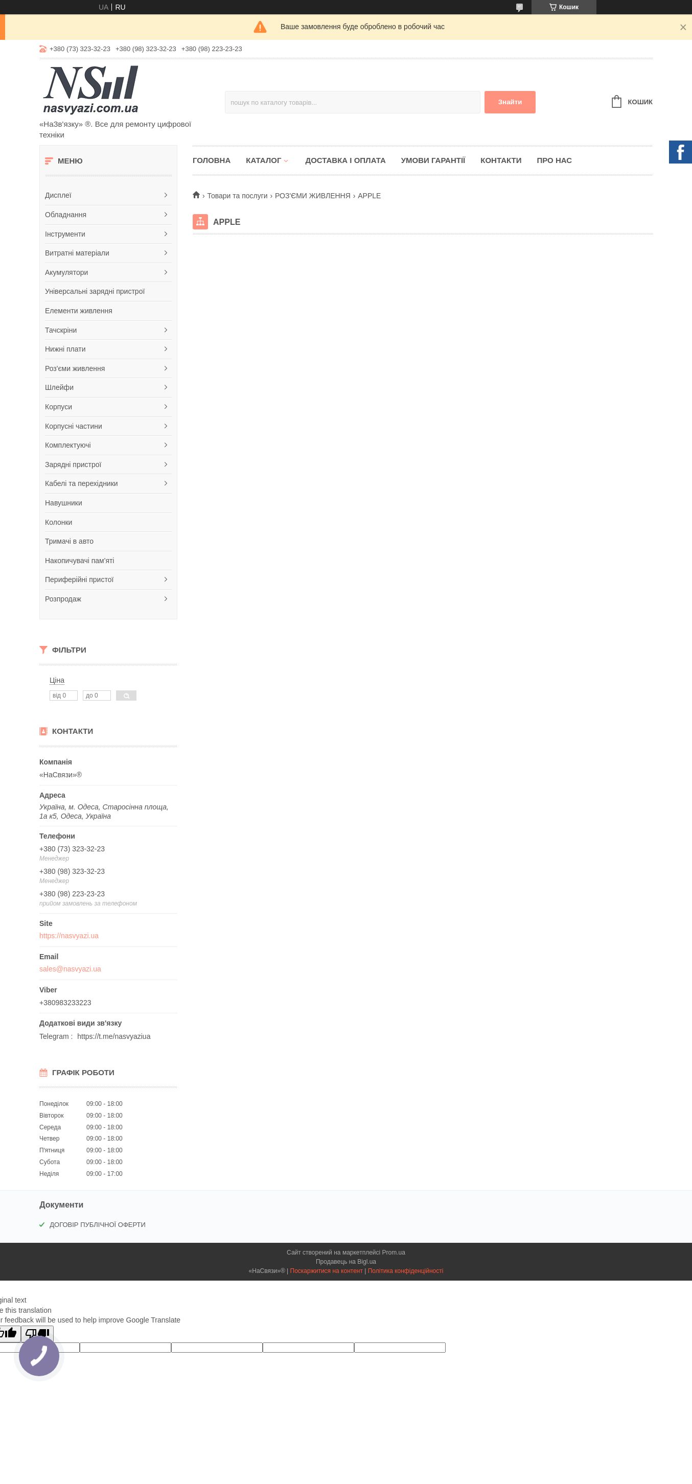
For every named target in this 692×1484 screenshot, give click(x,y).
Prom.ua (393, 1252)
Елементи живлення (78, 311)
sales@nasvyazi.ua (70, 969)
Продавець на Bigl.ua (346, 1261)
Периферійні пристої (79, 579)
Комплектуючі (68, 445)
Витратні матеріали (77, 253)
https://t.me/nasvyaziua (113, 1036)
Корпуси (58, 407)
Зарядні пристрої (73, 464)
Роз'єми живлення (75, 368)
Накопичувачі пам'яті (79, 560)
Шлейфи (59, 387)
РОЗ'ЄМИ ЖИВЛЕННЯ (313, 196)
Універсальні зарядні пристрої (95, 291)
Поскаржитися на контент (326, 1270)
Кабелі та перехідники (81, 483)
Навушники (63, 503)
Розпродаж (63, 599)
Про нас (554, 160)
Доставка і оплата (345, 160)
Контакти (500, 160)
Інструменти (65, 234)
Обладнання (65, 215)
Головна (211, 160)
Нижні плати (65, 349)
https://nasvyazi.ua (69, 936)
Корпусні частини (73, 426)
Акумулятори (66, 272)
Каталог (263, 160)
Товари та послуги (237, 196)
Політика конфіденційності (406, 1270)
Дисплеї (58, 195)
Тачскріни (61, 330)
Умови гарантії (433, 160)
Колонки (58, 522)
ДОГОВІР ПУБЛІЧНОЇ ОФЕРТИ (98, 1224)
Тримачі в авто (69, 541)
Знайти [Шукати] (510, 102)
